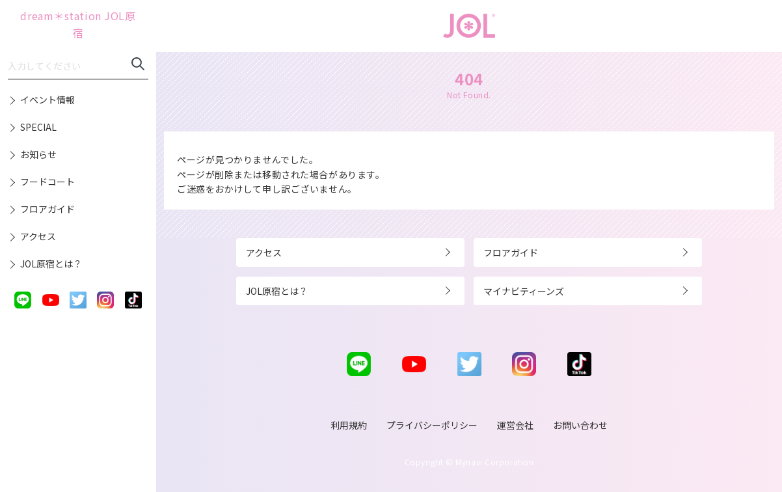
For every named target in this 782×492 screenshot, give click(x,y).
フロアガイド (510, 252)
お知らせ (38, 154)
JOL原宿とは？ (277, 290)
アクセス (264, 252)
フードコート (47, 181)
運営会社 (515, 424)
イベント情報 (47, 99)
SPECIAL (38, 126)
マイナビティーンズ (523, 290)
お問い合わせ (580, 424)
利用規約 (348, 424)
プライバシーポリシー (432, 424)
